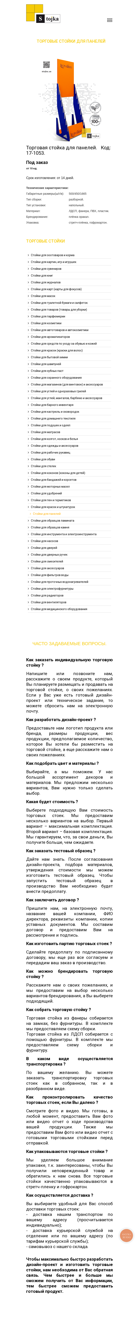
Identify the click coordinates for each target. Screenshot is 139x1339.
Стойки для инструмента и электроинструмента (64, 534)
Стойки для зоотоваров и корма (52, 255)
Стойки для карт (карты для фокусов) (56, 289)
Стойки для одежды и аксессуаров (54, 445)
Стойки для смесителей (47, 561)
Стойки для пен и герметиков (51, 500)
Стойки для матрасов (45, 432)
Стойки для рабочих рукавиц (50, 452)
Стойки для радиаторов (47, 595)
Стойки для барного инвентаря (52, 405)
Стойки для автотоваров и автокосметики (59, 330)
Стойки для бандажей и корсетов (54, 479)
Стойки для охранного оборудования (56, 377)
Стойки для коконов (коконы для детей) (58, 473)
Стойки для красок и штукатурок (53, 507)
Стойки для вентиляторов (48, 602)
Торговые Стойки (45, 241)
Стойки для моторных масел (50, 486)
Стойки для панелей (47, 513)
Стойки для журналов (46, 282)
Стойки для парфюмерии (48, 316)
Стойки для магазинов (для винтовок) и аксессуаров (67, 384)
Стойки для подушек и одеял (50, 425)
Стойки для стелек (43, 466)
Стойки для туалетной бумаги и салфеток (59, 302)
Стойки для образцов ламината (52, 520)
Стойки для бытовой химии (49, 357)
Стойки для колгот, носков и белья (54, 439)
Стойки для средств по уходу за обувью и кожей (64, 343)
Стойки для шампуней (46, 364)
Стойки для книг (42, 275)
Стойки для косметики (46, 323)
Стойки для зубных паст (47, 370)
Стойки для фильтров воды (49, 575)
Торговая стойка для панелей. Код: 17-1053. (68, 150)
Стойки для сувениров (46, 268)
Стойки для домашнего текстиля (53, 418)
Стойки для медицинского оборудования (59, 609)
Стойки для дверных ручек (49, 554)
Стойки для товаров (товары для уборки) (59, 309)
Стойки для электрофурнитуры (52, 588)
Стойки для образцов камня (50, 527)
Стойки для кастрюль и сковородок (55, 411)
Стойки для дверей (44, 547)
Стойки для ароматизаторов (50, 336)
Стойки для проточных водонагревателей (59, 581)
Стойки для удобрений (46, 493)
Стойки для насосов (44, 541)
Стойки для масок (43, 296)
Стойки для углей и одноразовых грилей (58, 391)
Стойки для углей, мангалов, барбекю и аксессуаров (66, 398)
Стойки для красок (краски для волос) (57, 350)
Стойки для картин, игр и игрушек (53, 262)
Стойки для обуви (43, 459)
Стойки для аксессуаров (47, 568)
